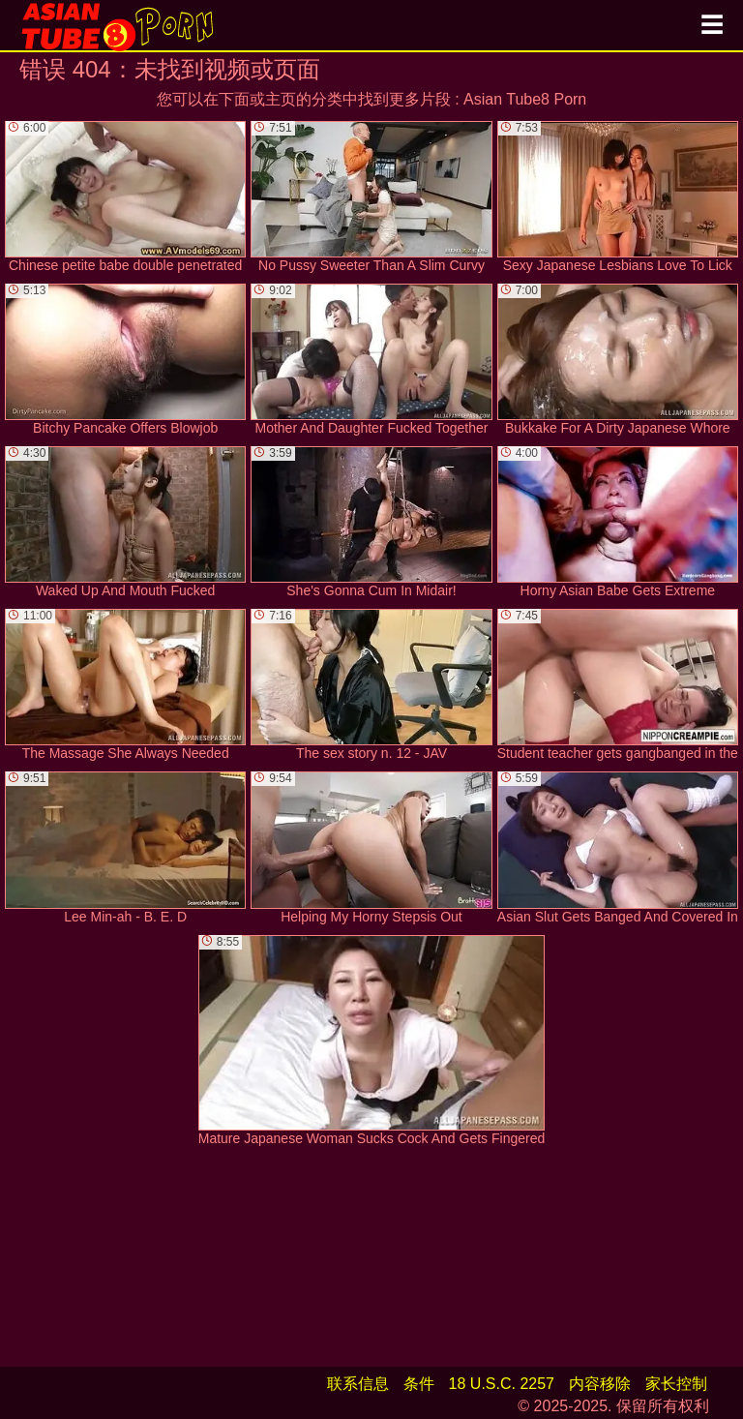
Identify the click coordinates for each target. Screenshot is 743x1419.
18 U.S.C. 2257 (501, 1383)
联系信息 (358, 1383)
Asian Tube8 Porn (524, 99)
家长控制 (676, 1383)
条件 (418, 1383)
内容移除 (600, 1383)
